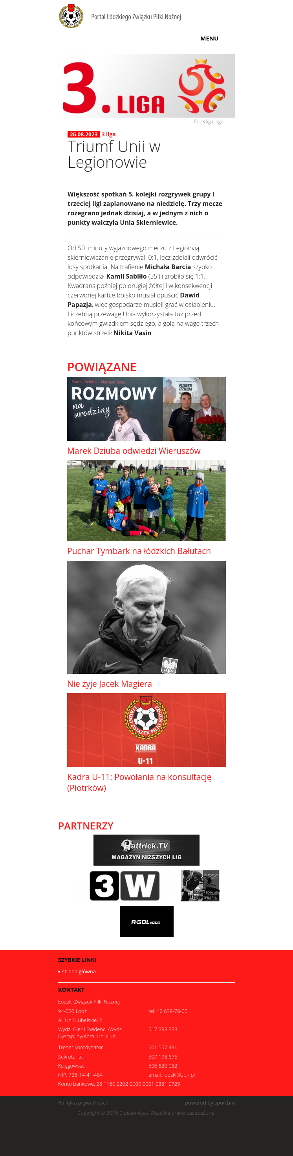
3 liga (109, 134)
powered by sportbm (210, 1102)
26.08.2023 (84, 134)
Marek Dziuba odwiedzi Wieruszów (134, 450)
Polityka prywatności (82, 1102)
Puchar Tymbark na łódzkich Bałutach (139, 550)
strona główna (79, 971)
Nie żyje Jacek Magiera (109, 683)
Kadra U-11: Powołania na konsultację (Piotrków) (139, 782)
